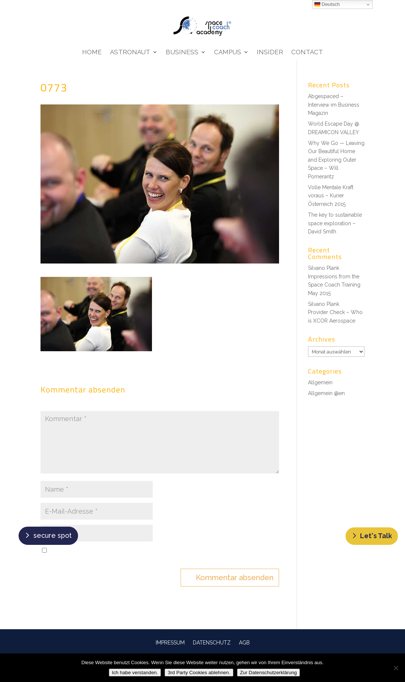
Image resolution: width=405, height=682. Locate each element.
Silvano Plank (323, 268)
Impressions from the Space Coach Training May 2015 (334, 285)
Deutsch (327, 4)
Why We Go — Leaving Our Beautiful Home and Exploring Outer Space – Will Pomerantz (336, 160)
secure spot (52, 535)
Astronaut (130, 52)
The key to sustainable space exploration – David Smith (335, 223)
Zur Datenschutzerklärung (268, 672)
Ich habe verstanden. (135, 672)
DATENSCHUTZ (212, 642)
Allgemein (320, 382)
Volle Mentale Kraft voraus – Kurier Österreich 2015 (330, 195)
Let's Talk (376, 536)
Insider (270, 52)
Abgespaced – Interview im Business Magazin (333, 104)
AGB (244, 642)
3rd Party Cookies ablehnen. (199, 672)
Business (182, 52)
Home (92, 52)
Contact (307, 52)
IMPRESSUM (170, 642)
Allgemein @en (326, 393)
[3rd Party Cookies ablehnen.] (395, 668)
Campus (227, 52)
